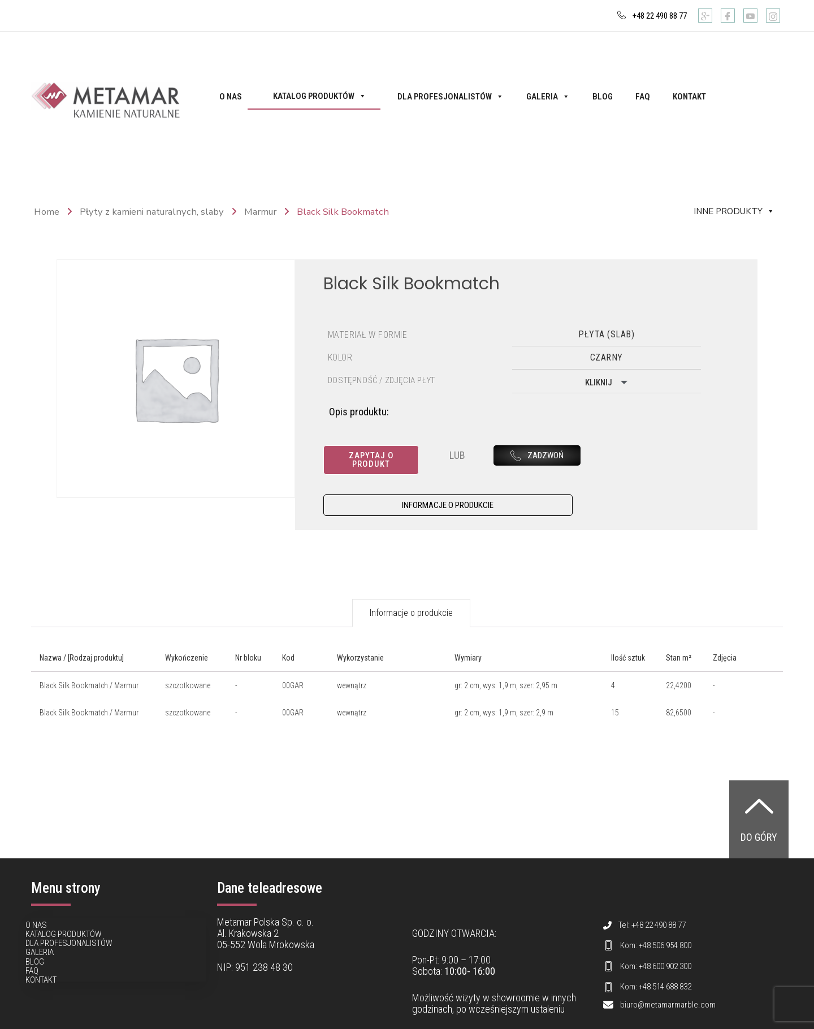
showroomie (516, 990)
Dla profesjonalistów (450, 97)
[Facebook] (728, 15)
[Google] (705, 15)
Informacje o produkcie (411, 605)
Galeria (548, 97)
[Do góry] (759, 798)
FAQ (642, 97)
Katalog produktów (319, 96)
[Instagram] (773, 15)
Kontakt (689, 97)
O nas (230, 97)
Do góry (759, 829)
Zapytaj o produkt (372, 455)
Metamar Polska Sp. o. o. (265, 914)
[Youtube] (750, 15)
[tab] (411, 605)
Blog (602, 97)
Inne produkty (734, 211)
